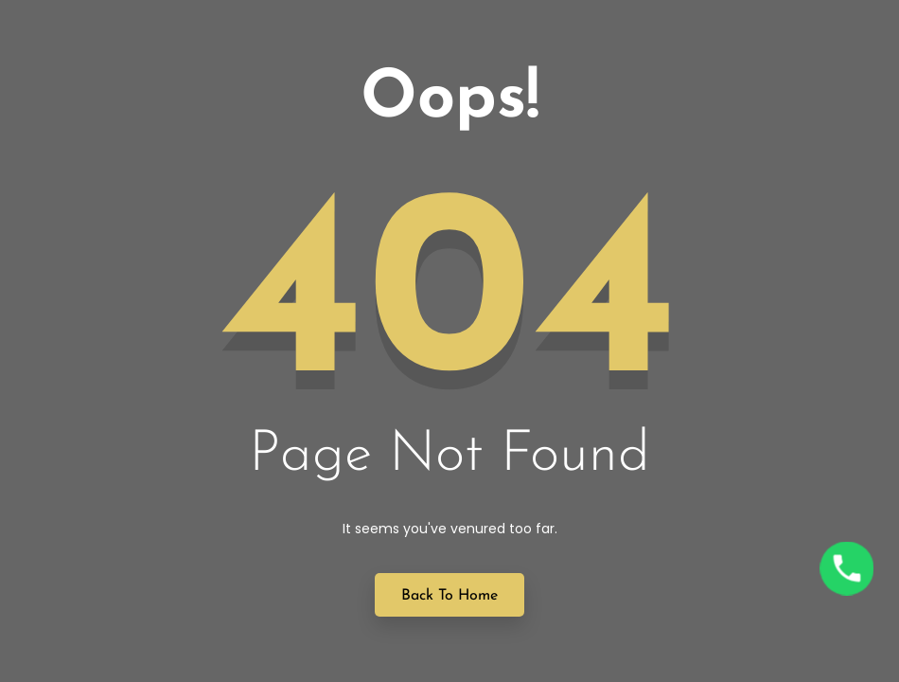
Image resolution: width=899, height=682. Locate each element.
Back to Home (449, 595)
